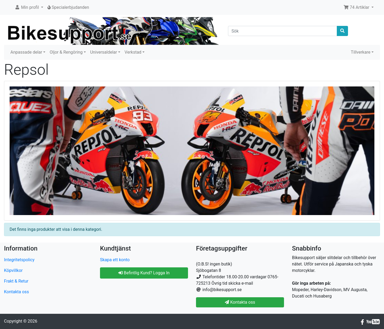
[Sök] (282, 31)
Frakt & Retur (16, 281)
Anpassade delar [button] (26, 52)
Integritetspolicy (19, 259)
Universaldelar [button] (103, 52)
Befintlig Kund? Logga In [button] (144, 272)
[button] (29, 7)
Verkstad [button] (133, 52)
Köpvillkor (13, 270)
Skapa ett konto (115, 259)
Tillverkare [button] (360, 52)
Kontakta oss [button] (240, 302)
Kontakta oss (16, 291)
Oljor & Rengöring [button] (66, 52)
